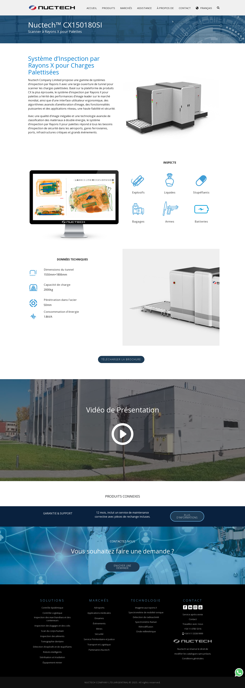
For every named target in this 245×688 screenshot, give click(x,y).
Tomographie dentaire (52, 641)
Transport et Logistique (99, 644)
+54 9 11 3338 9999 (193, 633)
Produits (108, 8)
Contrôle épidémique (52, 607)
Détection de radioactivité (146, 617)
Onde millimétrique (146, 631)
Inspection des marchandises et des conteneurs (52, 619)
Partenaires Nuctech (99, 649)
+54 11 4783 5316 (192, 628)
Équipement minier (52, 662)
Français (206, 8)
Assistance (144, 8)
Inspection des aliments (52, 636)
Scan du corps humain (52, 630)
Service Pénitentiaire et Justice (99, 639)
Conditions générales (192, 658)
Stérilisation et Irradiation (52, 657)
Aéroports (99, 607)
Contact (185, 8)
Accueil (92, 8)
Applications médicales (99, 612)
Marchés (126, 8)
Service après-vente (193, 614)
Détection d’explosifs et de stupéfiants (52, 646)
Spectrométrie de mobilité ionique (146, 612)
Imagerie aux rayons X (146, 607)
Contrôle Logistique (52, 612)
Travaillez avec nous (193, 623)
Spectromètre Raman (146, 621)
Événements (99, 623)
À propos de (165, 8)
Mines (99, 628)
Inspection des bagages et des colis (52, 625)
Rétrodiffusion (146, 626)
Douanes (99, 618)
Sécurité (99, 634)
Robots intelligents (52, 652)
